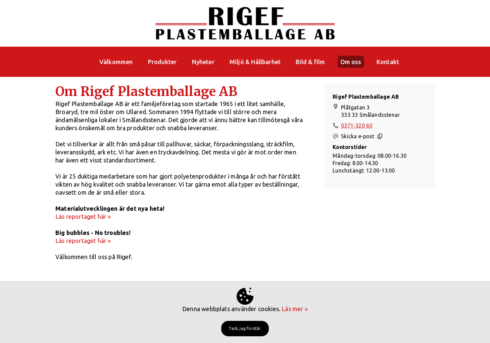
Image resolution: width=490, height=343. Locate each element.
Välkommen (116, 61)
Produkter (162, 61)
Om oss (350, 61)
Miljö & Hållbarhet (255, 61)
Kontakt (388, 61)
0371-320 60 (356, 125)
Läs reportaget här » (83, 216)
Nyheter (203, 61)
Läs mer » (295, 308)
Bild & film (310, 61)
